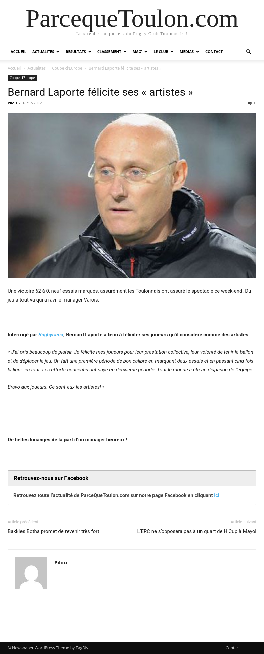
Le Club (160, 51)
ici (216, 495)
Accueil (18, 51)
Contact (214, 51)
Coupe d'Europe (67, 68)
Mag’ (137, 51)
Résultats (75, 51)
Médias (187, 51)
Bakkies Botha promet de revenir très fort (53, 531)
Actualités (43, 51)
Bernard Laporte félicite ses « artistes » (100, 92)
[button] (248, 52)
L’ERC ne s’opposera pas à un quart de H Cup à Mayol (196, 531)
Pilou (12, 102)
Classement (109, 51)
